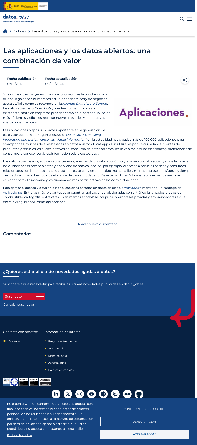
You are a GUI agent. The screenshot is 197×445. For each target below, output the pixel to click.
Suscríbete (24, 296)
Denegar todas (145, 421)
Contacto (15, 341)
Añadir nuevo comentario (97, 224)
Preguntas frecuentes (63, 341)
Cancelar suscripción (19, 304)
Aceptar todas (144, 434)
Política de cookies (61, 370)
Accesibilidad (57, 362)
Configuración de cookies (144, 408)
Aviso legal (55, 348)
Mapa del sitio (57, 355)
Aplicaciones (13, 192)
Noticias (20, 31)
